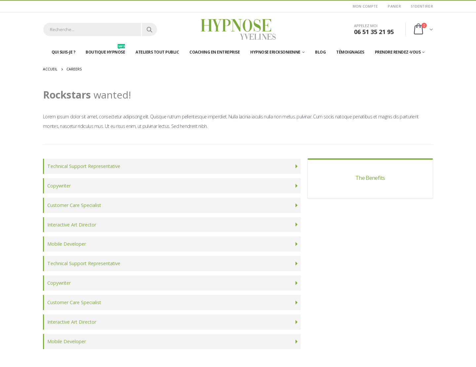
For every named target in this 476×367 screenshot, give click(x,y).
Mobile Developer (66, 244)
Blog (320, 52)
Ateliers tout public (157, 52)
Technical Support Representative (83, 166)
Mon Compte (365, 6)
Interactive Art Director (71, 225)
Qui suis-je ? (63, 52)
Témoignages (350, 52)
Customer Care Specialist (74, 205)
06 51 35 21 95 (374, 32)
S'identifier (422, 6)
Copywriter (59, 186)
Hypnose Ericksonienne (275, 52)
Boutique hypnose (105, 50)
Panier (394, 6)
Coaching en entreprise (214, 52)
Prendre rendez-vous (398, 52)
